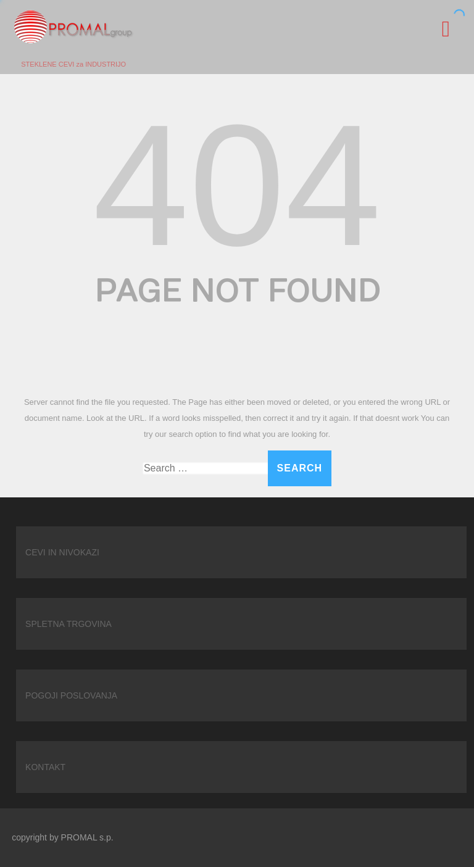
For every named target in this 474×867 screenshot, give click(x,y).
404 (237, 185)
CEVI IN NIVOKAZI (62, 552)
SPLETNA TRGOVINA (68, 624)
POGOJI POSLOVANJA (71, 695)
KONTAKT (45, 767)
